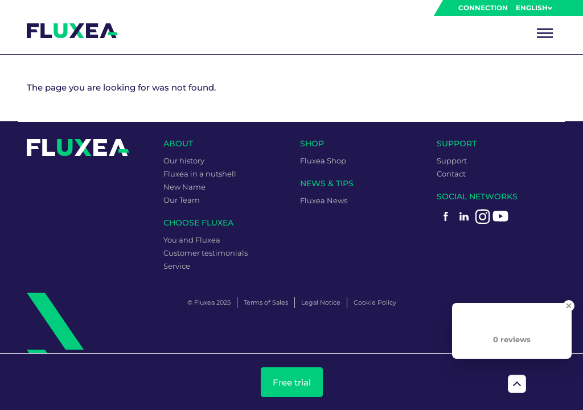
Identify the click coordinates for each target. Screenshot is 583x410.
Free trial (292, 382)
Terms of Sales (266, 302)
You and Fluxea (191, 239)
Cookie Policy (375, 302)
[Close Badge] (568, 305)
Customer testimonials (205, 252)
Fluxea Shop (323, 160)
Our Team (181, 199)
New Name (184, 186)
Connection (483, 7)
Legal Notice (320, 302)
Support (452, 160)
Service (176, 265)
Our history (183, 160)
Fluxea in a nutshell (199, 173)
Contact (451, 173)
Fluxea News (323, 200)
